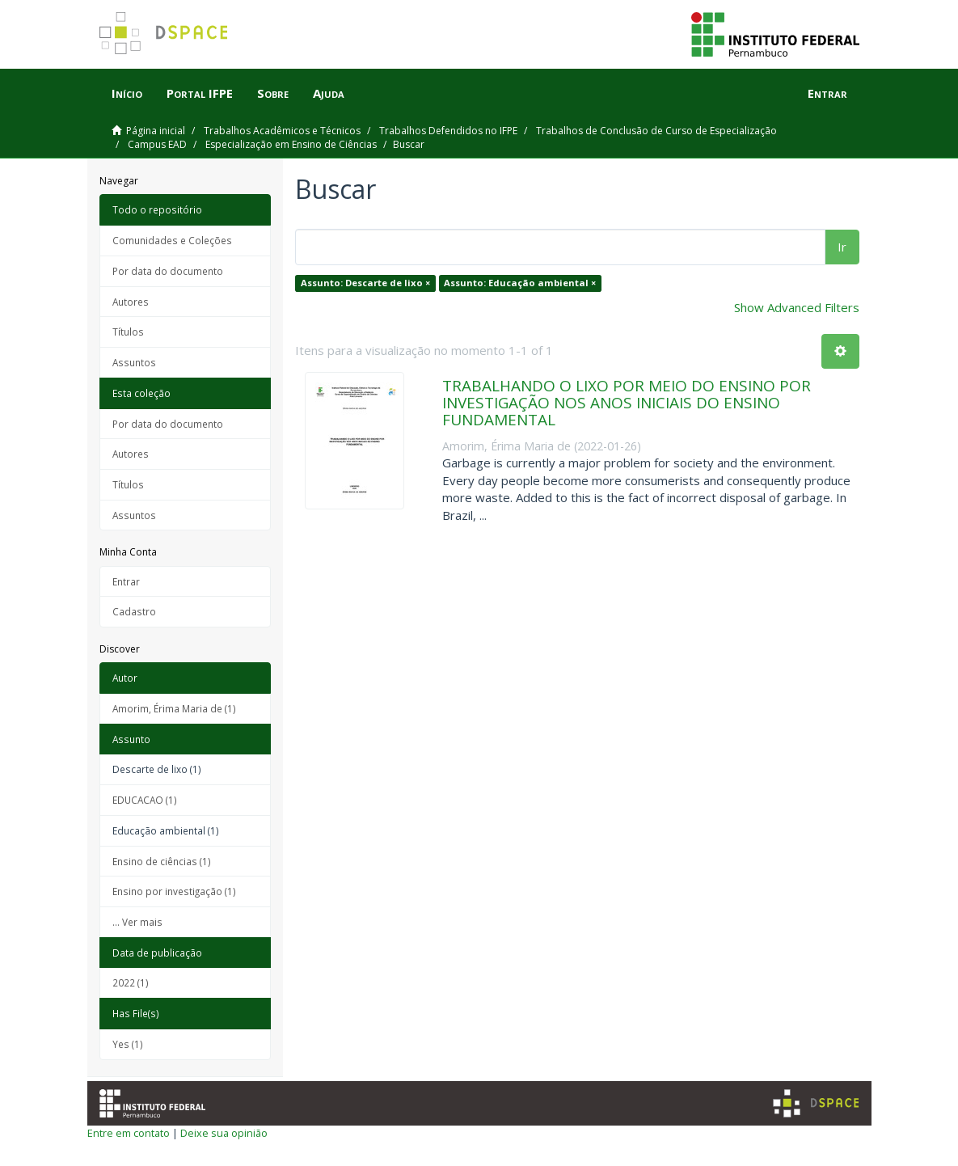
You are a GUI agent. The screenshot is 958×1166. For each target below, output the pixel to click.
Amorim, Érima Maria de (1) (174, 708)
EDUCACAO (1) (144, 799)
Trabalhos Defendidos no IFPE (448, 130)
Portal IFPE (200, 93)
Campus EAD (157, 144)
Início (127, 93)
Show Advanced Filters (796, 307)
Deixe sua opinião (224, 1133)
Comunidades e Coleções (172, 240)
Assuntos (134, 362)
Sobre (273, 93)
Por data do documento (167, 270)
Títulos (128, 331)
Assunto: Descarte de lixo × (365, 283)
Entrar (126, 581)
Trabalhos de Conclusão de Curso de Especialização (656, 130)
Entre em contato (128, 1133)
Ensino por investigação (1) (174, 891)
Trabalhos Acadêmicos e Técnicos (282, 130)
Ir (842, 247)
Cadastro (134, 611)
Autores (130, 301)
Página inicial (155, 130)
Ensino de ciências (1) (161, 861)
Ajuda (328, 93)
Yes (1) (127, 1043)
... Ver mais (137, 921)
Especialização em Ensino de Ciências (291, 144)
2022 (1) (130, 982)
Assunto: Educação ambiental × (520, 283)
